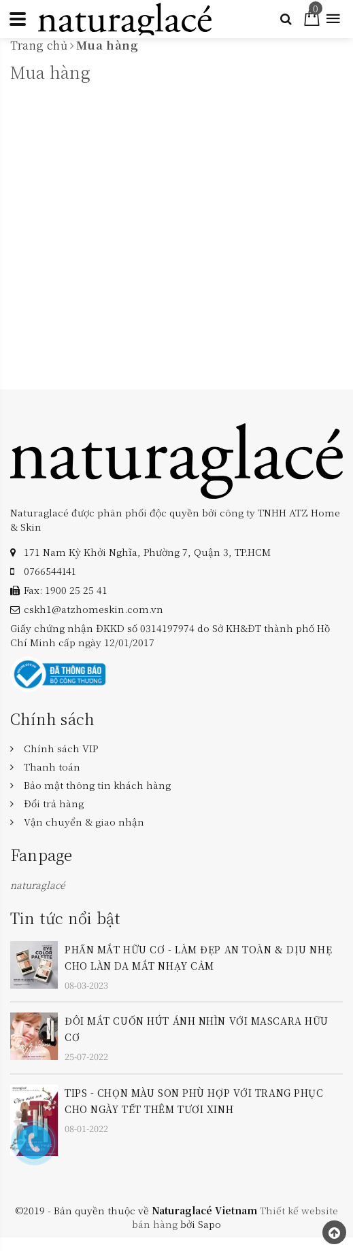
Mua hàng (50, 72)
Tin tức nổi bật (65, 917)
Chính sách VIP (61, 748)
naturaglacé (37, 885)
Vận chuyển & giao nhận (84, 821)
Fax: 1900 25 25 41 (65, 590)
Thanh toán (52, 766)
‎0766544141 (49, 571)
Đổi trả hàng (54, 803)
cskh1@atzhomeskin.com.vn (93, 609)
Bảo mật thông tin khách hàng (97, 785)
